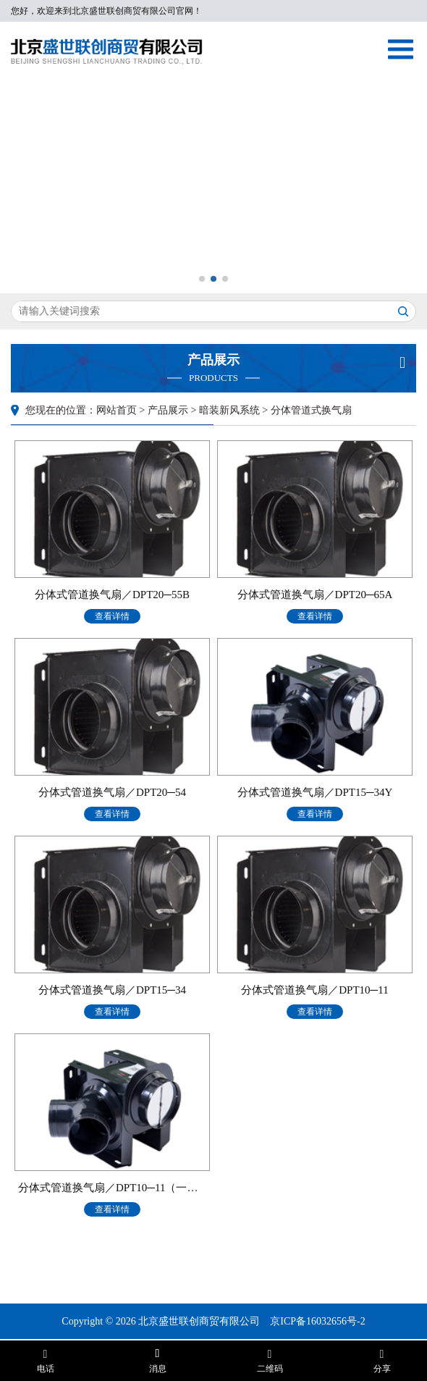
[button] (202, 279)
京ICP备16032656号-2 (317, 1321)
